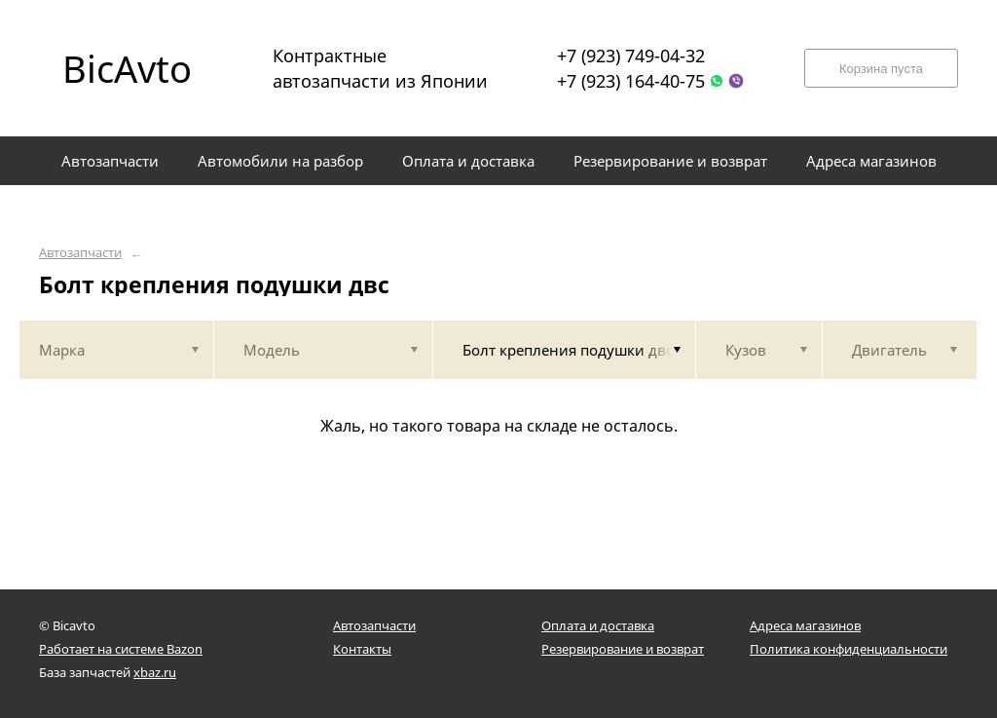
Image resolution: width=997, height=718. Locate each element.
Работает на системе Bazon (121, 649)
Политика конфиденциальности (848, 649)
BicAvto (127, 68)
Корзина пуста (881, 68)
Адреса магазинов (805, 625)
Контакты (362, 649)
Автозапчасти (80, 252)
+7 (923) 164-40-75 (631, 81)
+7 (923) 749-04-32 (631, 55)
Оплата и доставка (597, 625)
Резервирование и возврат (622, 649)
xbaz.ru (154, 672)
